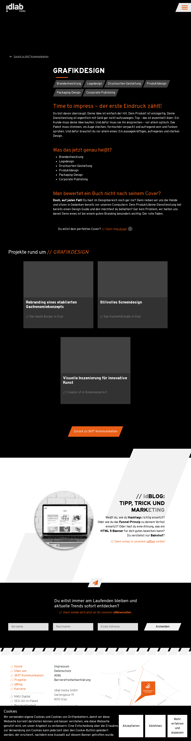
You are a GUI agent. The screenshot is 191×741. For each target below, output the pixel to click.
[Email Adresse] (118, 553)
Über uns (20, 595)
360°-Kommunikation (28, 600)
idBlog (152, 466)
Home (18, 591)
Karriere (20, 613)
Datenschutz (62, 595)
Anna (122, 231)
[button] (185, 7)
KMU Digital (22, 621)
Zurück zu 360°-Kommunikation (29, 56)
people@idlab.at (65, 636)
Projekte (20, 604)
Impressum (61, 591)
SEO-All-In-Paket (26, 625)
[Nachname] (73, 553)
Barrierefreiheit (25, 630)
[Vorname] (28, 553)
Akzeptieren (131, 726)
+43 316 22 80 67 (65, 631)
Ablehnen (155, 726)
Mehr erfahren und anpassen (177, 726)
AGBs (57, 600)
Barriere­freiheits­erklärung (72, 604)
